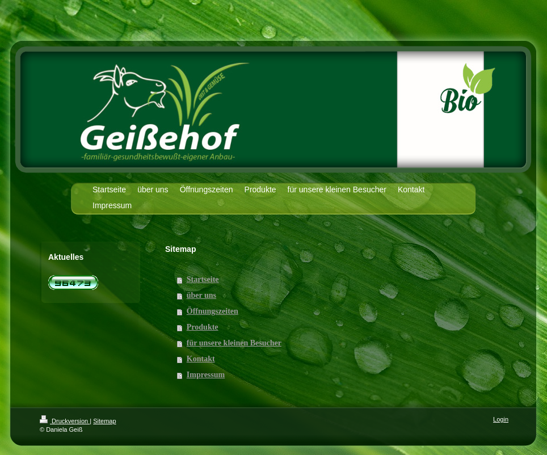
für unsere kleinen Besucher (234, 343)
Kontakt (201, 359)
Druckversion (65, 421)
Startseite (203, 279)
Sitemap (104, 421)
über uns (201, 295)
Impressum (206, 374)
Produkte (202, 327)
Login (500, 419)
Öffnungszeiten (212, 311)
